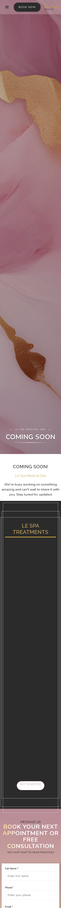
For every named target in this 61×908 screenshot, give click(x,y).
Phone (9, 887)
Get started (30, 784)
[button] (7, 7)
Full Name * (11, 868)
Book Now (27, 7)
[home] (51, 7)
